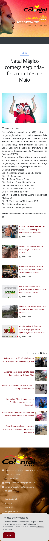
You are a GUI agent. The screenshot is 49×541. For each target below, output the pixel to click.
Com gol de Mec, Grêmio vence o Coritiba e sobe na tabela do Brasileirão (20, 402)
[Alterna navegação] (7, 40)
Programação (11, 511)
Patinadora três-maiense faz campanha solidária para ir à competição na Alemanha (32, 229)
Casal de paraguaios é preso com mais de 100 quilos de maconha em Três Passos (18, 429)
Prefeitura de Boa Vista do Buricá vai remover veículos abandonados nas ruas (31, 269)
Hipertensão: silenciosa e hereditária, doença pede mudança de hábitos (18, 414)
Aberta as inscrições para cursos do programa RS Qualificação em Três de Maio (32, 329)
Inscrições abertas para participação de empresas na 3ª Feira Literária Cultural (33, 289)
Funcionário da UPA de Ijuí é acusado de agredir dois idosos (18, 387)
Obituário (9, 507)
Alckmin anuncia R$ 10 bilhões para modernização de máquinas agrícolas (18, 360)
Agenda (8, 503)
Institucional (11, 499)
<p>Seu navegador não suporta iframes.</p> (35, 30)
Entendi (9, 535)
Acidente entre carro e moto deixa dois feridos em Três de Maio (19, 373)
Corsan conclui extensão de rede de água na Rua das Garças (31, 249)
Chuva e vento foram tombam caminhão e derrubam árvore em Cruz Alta (32, 309)
